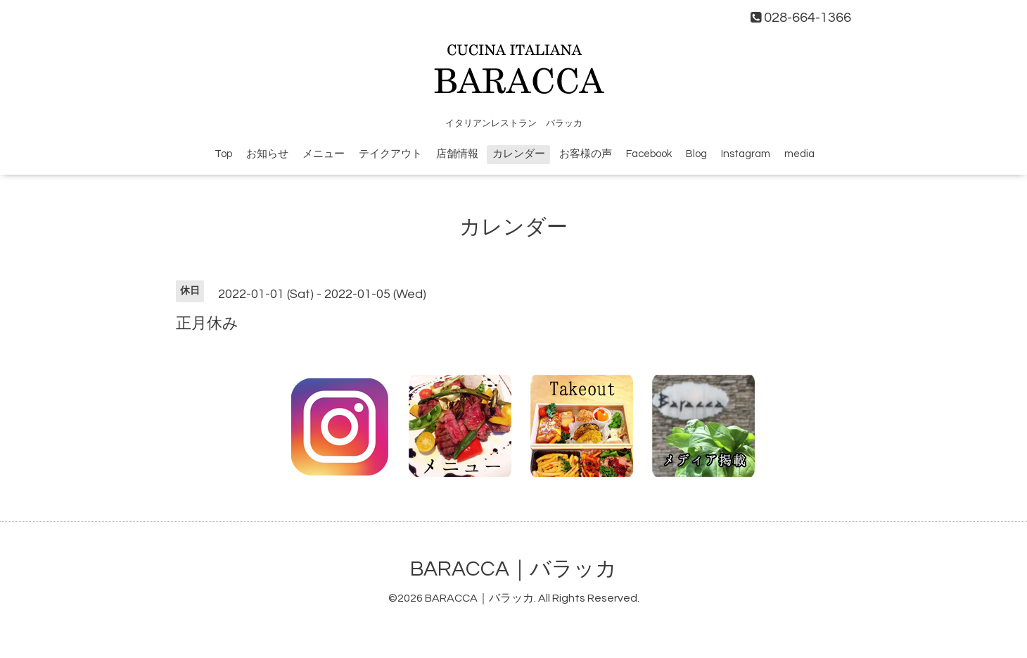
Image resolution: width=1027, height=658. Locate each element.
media (799, 154)
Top (223, 154)
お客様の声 (585, 154)
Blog (696, 154)
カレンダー (518, 154)
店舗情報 (457, 154)
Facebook (649, 154)
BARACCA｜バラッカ (513, 569)
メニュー (323, 154)
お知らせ (267, 154)
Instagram (745, 154)
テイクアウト (390, 154)
